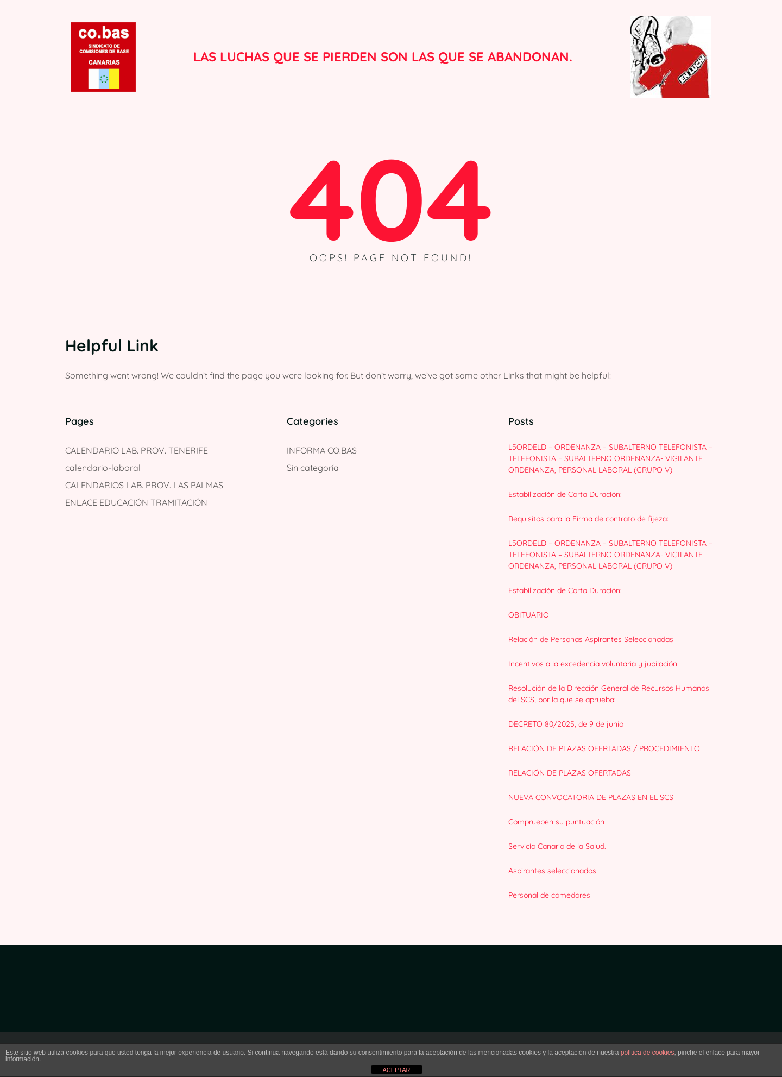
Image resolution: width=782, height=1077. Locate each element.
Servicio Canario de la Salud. (557, 846)
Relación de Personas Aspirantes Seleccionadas (590, 639)
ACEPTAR (396, 1070)
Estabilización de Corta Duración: (565, 494)
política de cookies (647, 1052)
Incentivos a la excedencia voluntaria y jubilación (592, 664)
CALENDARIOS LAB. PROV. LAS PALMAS (144, 485)
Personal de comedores (549, 895)
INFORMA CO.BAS (322, 450)
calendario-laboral (103, 467)
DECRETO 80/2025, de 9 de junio (565, 724)
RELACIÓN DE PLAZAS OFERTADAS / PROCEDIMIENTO (604, 748)
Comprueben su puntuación (556, 822)
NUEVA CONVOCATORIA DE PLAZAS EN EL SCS (590, 797)
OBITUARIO (528, 615)
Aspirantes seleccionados (552, 871)
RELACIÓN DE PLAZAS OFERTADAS (569, 773)
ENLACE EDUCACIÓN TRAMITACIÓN (136, 502)
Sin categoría (313, 467)
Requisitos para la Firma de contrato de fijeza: (588, 519)
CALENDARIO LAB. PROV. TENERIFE (136, 450)
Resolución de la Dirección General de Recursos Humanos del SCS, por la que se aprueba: (608, 693)
